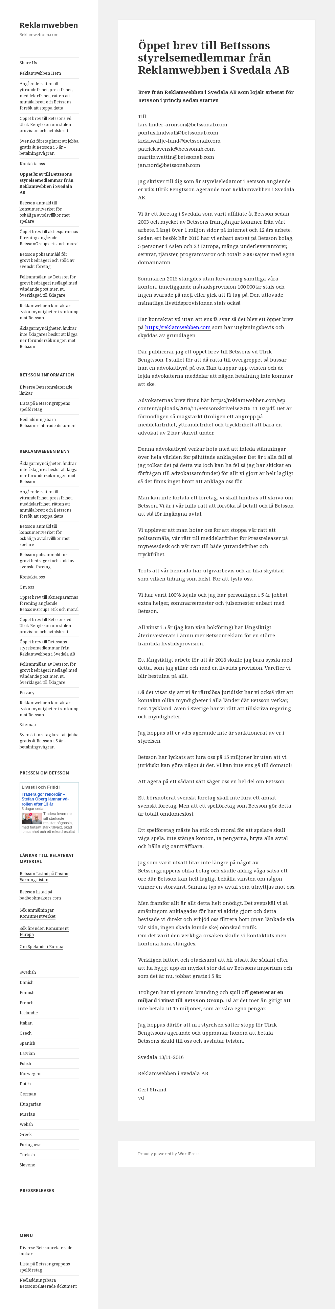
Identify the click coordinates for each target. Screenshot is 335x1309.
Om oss (27, 587)
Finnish (27, 992)
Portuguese (31, 1144)
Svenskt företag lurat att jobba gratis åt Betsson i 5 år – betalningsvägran (49, 147)
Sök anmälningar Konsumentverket (37, 913)
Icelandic (29, 1013)
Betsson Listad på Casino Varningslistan (44, 877)
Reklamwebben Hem (40, 73)
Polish (25, 1063)
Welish (26, 1124)
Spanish (27, 1043)
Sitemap (28, 724)
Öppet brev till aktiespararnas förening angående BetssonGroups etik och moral (49, 238)
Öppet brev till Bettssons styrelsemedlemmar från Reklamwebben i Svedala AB (46, 183)
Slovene (27, 1165)
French (27, 1003)
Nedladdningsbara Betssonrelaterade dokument (48, 422)
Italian (26, 1023)
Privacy (27, 692)
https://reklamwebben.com (178, 327)
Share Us (28, 63)
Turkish (27, 1155)
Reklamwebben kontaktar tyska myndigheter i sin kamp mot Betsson (49, 312)
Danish (27, 982)
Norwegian (31, 1074)
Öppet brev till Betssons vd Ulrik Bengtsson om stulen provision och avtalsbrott (45, 124)
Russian (27, 1114)
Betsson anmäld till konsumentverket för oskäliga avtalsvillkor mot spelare (45, 212)
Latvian (27, 1053)
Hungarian (30, 1104)
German (28, 1094)
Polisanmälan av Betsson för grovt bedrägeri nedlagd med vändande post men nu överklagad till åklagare (48, 286)
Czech (25, 1033)
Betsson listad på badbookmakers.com (40, 895)
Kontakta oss (32, 164)
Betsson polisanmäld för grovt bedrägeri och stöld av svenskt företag (47, 260)
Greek (26, 1134)
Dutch (25, 1084)
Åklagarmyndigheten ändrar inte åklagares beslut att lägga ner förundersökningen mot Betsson (48, 337)
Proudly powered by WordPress (169, 1154)
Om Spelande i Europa (41, 946)
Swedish (28, 972)
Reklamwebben (49, 25)
